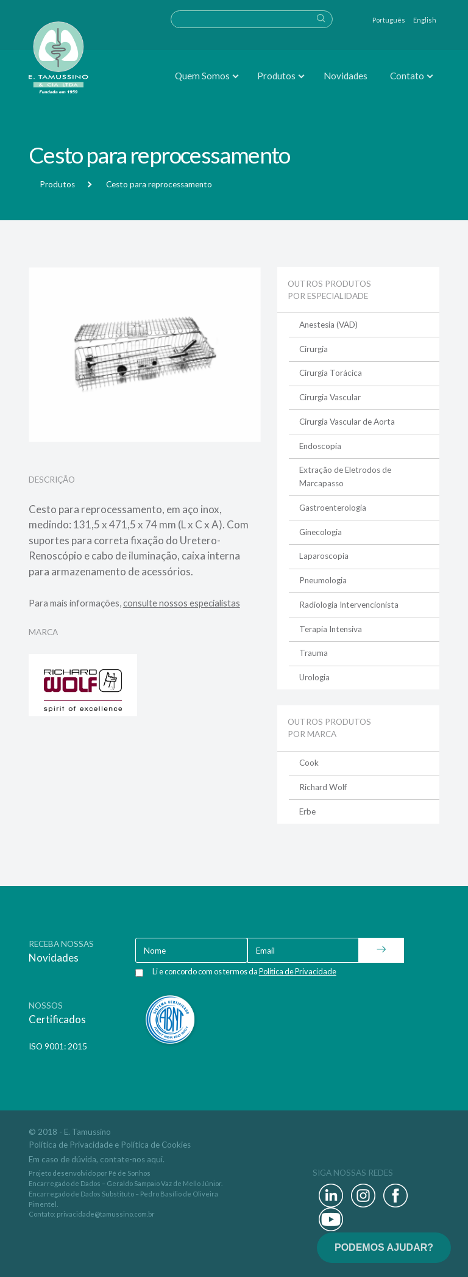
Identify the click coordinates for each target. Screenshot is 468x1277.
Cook (309, 763)
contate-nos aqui (131, 1159)
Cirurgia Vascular (330, 397)
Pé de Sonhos (129, 1173)
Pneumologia (323, 580)
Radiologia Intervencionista (349, 605)
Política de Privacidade (71, 1144)
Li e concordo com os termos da (244, 971)
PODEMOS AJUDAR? (384, 1247)
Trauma (313, 653)
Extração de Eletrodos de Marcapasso (345, 476)
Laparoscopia (324, 556)
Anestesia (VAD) (328, 324)
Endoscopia (320, 446)
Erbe (307, 811)
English (424, 20)
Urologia (314, 677)
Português (388, 20)
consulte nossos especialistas (181, 602)
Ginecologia (320, 532)
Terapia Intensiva (330, 629)
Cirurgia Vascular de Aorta (347, 421)
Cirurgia (313, 349)
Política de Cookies (156, 1144)
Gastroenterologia (332, 508)
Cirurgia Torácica (330, 373)
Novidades (345, 75)
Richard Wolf (323, 787)
